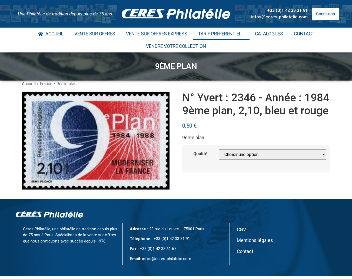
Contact (304, 33)
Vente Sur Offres (94, 33)
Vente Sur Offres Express (156, 33)
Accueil (51, 33)
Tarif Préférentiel (221, 33)
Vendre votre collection (176, 46)
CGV (241, 229)
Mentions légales (255, 240)
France (46, 83)
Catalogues (269, 33)
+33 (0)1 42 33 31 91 (287, 10)
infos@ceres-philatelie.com (279, 16)
